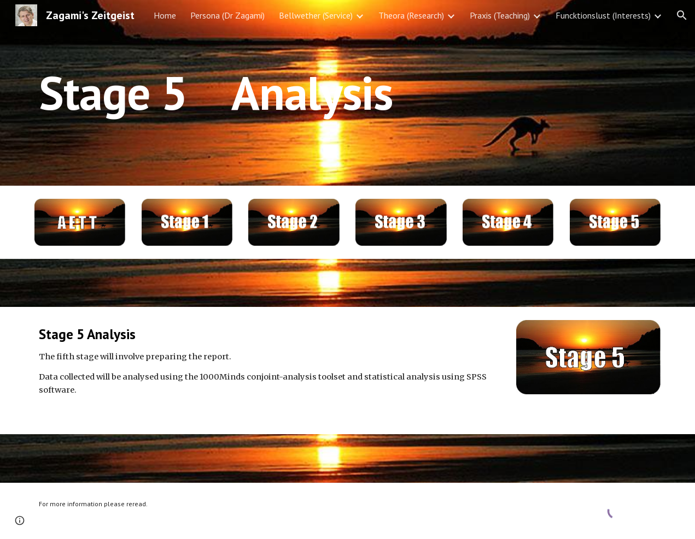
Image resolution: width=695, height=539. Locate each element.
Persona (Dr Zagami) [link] (227, 15)
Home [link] (165, 15)
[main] (321, 92)
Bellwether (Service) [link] (316, 15)
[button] (682, 15)
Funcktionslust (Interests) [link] (603, 15)
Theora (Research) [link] (411, 15)
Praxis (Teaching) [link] (500, 15)
